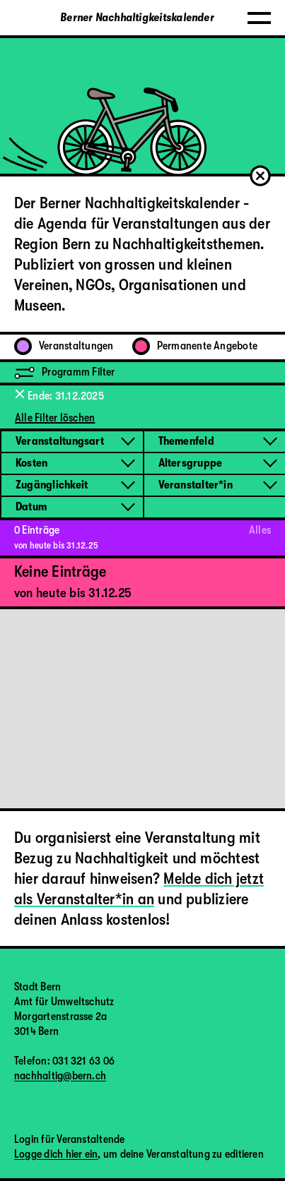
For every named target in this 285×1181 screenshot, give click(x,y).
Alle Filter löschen (55, 418)
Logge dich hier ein (56, 1154)
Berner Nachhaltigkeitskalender (137, 17)
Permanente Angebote (194, 346)
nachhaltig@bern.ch (60, 1075)
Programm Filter (64, 372)
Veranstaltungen (63, 346)
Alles (260, 530)
